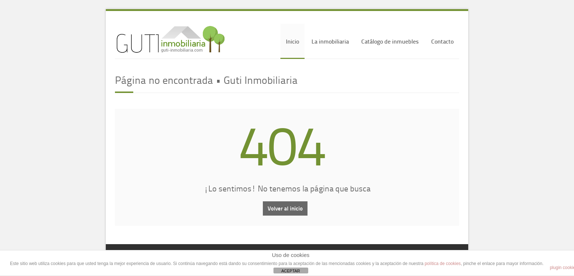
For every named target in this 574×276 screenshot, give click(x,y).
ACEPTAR (290, 271)
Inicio (292, 41)
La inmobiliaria (330, 41)
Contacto (442, 41)
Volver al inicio (285, 208)
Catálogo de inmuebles (390, 41)
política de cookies (443, 263)
